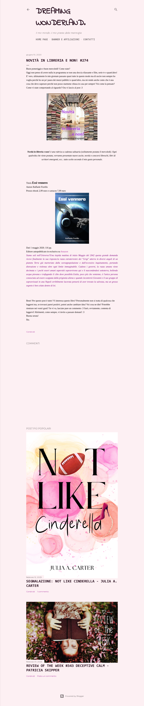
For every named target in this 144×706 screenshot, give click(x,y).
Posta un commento (46, 676)
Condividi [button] (30, 332)
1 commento (43, 591)
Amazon (64, 251)
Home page (42, 39)
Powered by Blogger (72, 696)
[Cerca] (116, 9)
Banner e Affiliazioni (65, 39)
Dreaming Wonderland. (60, 17)
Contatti (89, 39)
